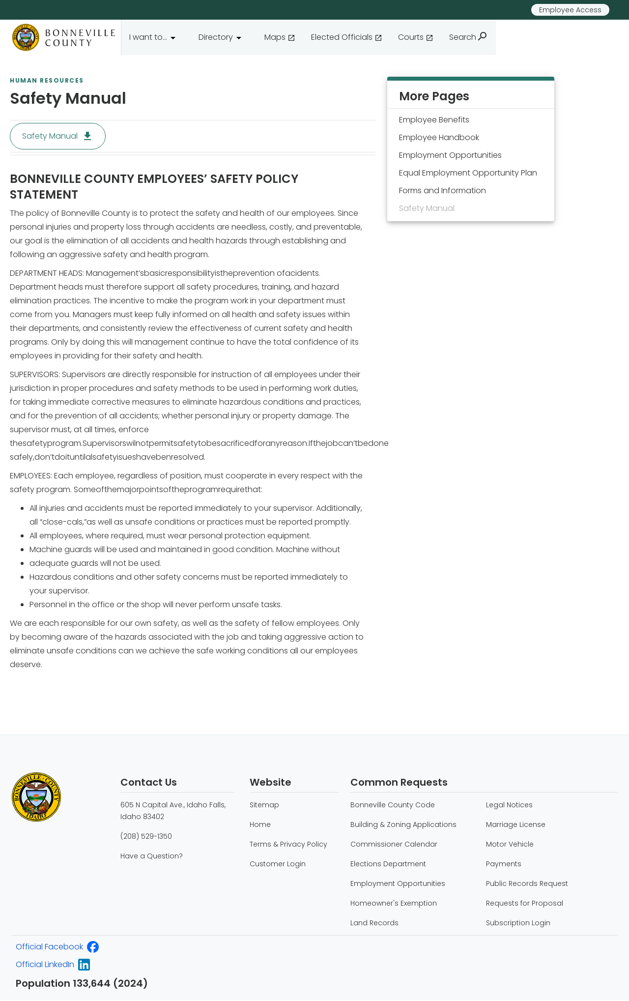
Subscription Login (518, 923)
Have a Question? (151, 856)
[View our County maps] (280, 37)
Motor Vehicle (510, 844)
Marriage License (515, 824)
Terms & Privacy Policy (288, 844)
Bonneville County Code (392, 805)
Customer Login (278, 864)
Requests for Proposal (524, 903)
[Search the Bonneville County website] (468, 37)
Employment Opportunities (397, 883)
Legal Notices (509, 805)
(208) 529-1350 (146, 836)
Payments (503, 864)
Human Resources (47, 81)
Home (260, 824)
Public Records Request (527, 883)
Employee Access (570, 10)
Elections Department (388, 864)
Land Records (374, 923)
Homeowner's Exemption (393, 903)
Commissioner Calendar (393, 844)
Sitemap (264, 805)
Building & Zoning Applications (403, 824)
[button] (156, 37)
